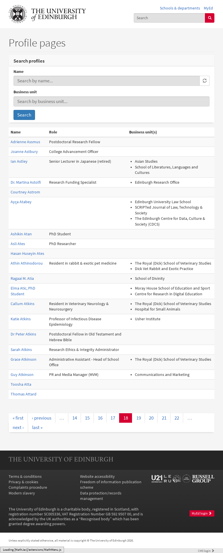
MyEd (208, 8)
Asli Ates (18, 243)
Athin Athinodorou (27, 263)
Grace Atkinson (23, 359)
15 (87, 418)
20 (151, 418)
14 (74, 418)
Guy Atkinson (22, 374)
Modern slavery (22, 493)
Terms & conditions (25, 476)
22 (176, 418)
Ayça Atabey (21, 201)
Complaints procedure (28, 487)
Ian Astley (19, 161)
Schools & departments (180, 8)
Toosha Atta (21, 384)
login (206, 551)
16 (100, 418)
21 (164, 418)
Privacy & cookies (23, 482)
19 (138, 418)
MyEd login (202, 513)
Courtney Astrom (25, 192)
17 (112, 418)
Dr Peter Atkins (23, 334)
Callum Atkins (22, 303)
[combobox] (169, 18)
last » (37, 427)
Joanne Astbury (24, 151)
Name (18, 71)
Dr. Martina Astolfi (26, 182)
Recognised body (95, 519)
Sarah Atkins (21, 349)
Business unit (25, 92)
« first (18, 418)
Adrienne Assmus (25, 141)
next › (18, 427)
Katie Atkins (21, 319)
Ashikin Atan (21, 234)
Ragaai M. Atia (22, 278)
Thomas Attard (23, 394)
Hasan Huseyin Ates (27, 253)
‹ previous (41, 418)
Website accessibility (97, 476)
